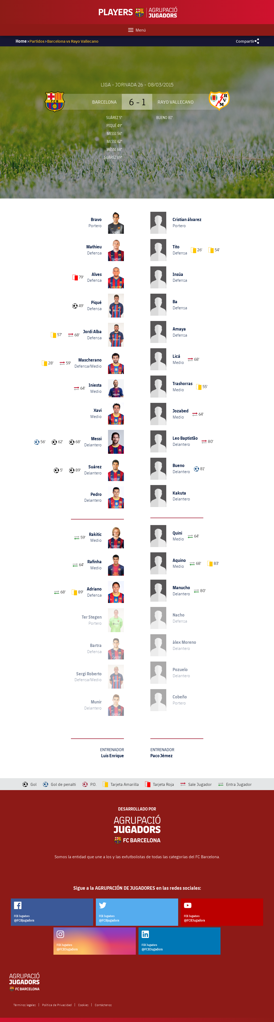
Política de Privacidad (57, 1005)
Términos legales (25, 1005)
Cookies (83, 1005)
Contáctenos (103, 1005)
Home (21, 41)
